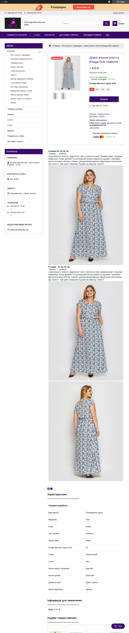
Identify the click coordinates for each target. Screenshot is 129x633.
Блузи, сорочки (17, 67)
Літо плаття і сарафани (72, 46)
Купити (104, 99)
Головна (56, 46)
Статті (10, 120)
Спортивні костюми (18, 83)
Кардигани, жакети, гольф (21, 91)
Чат (118, 626)
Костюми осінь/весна (19, 87)
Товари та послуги (17, 35)
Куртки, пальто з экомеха (21, 99)
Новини (10, 114)
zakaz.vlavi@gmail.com (19, 230)
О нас (37, 35)
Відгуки (10, 131)
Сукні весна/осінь (18, 71)
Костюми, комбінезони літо (22, 59)
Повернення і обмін (15, 136)
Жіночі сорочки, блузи (20, 95)
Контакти (49, 35)
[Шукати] (106, 23)
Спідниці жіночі (17, 63)
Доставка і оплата (68, 35)
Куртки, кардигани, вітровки (22, 79)
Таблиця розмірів (92, 35)
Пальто (14, 75)
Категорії (11, 51)
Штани (13, 103)
